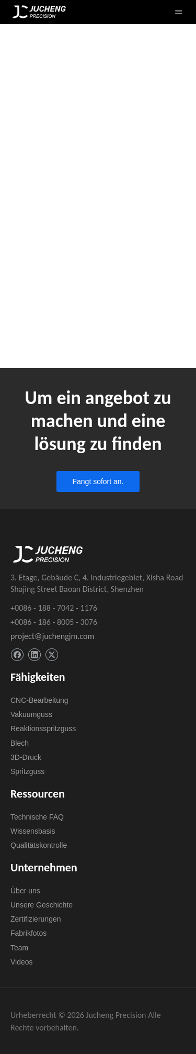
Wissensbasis (32, 831)
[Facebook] (17, 654)
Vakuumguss (31, 714)
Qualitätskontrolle (38, 845)
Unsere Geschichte (41, 905)
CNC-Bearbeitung (39, 700)
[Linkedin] (34, 654)
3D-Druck (25, 757)
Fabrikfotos (28, 933)
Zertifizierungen (35, 919)
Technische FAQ (37, 817)
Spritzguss (27, 771)
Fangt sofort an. (97, 481)
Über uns (25, 891)
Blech (19, 743)
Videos (21, 962)
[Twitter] (51, 654)
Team (19, 948)
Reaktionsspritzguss (43, 728)
